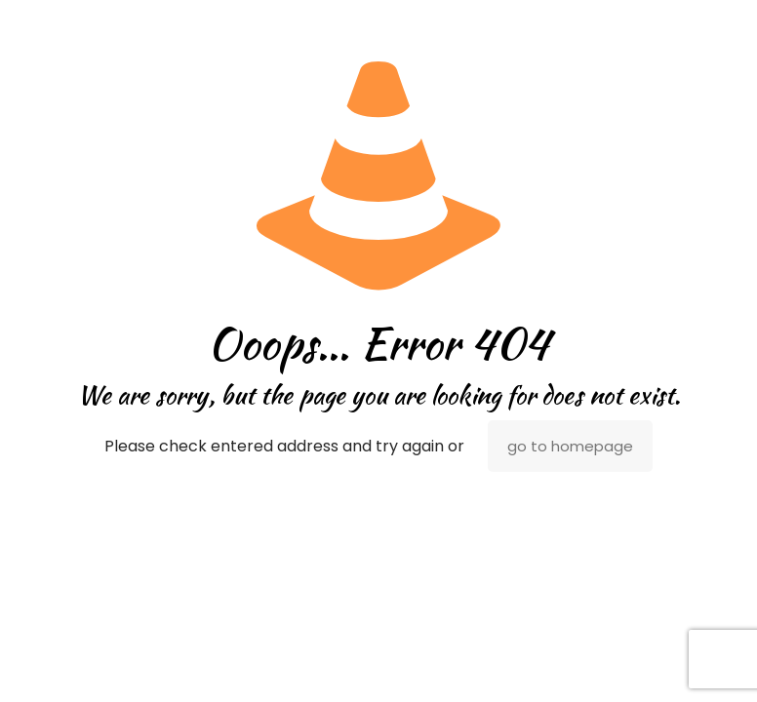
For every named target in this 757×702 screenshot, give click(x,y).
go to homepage (570, 446)
